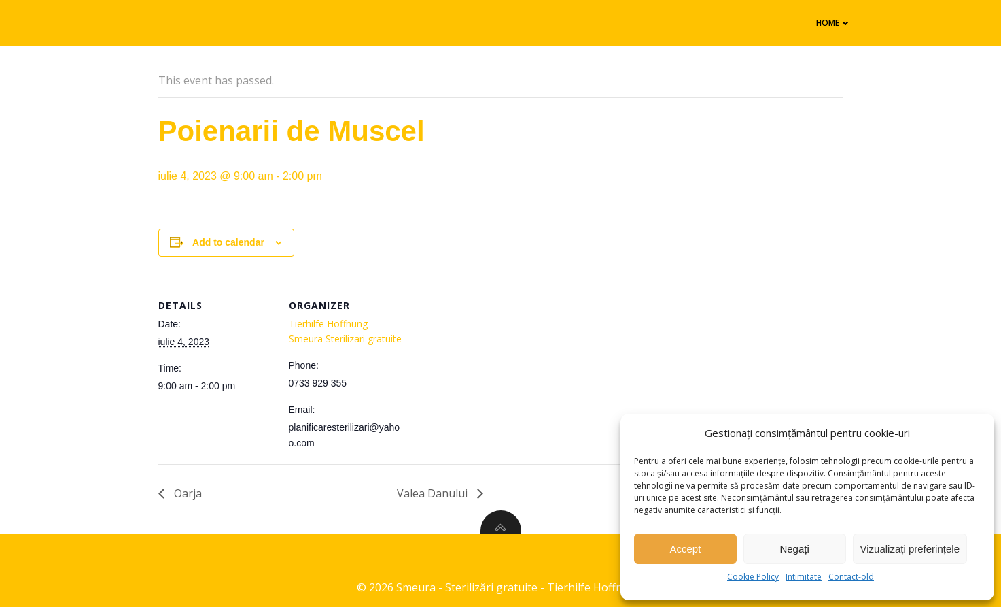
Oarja (186, 493)
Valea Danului (433, 493)
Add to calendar (228, 242)
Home (833, 23)
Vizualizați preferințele (910, 549)
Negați (794, 549)
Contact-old (851, 577)
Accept (685, 549)
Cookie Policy (753, 577)
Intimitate (804, 577)
